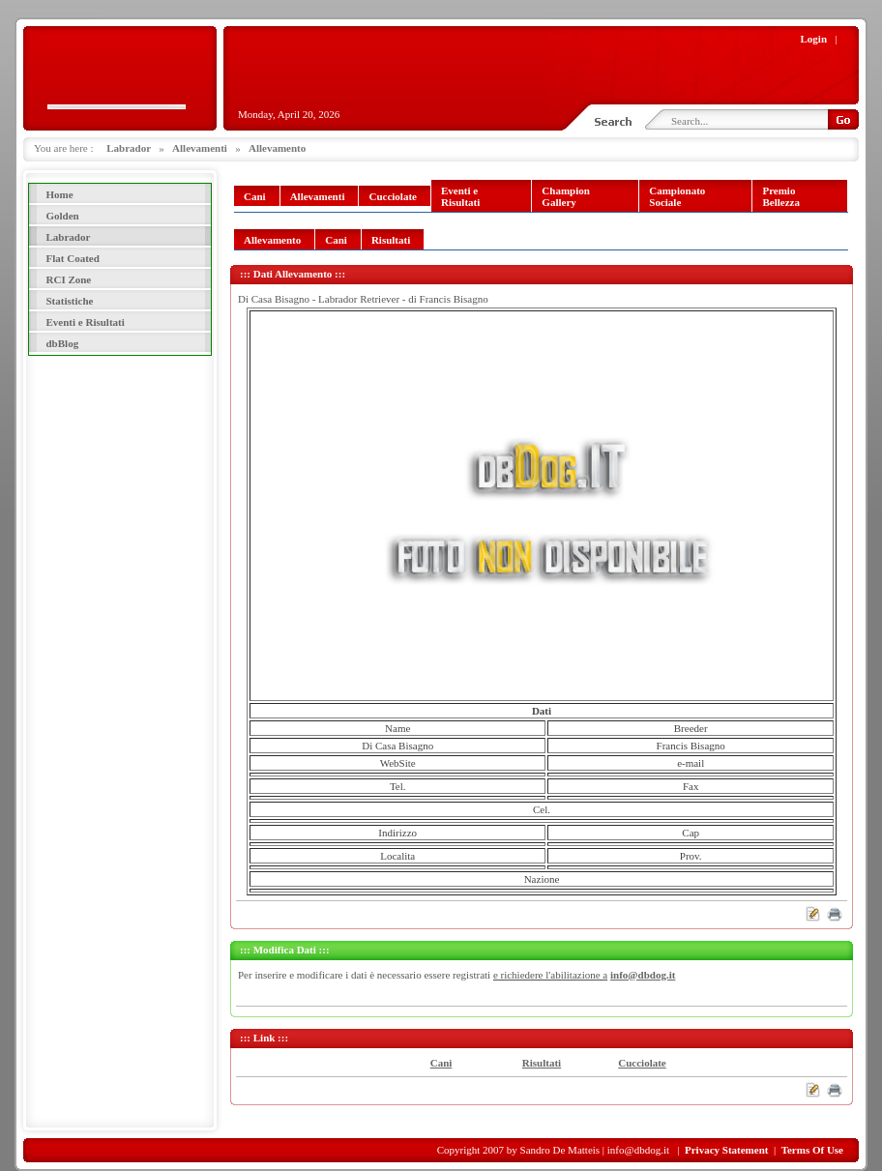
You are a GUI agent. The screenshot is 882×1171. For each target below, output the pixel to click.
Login (814, 38)
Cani (441, 1063)
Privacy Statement (726, 1150)
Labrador (128, 148)
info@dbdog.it (642, 975)
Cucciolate (641, 1063)
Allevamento (277, 148)
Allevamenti (199, 148)
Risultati (541, 1063)
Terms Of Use (812, 1150)
